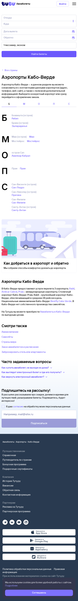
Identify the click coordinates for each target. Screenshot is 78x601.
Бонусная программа (14, 464)
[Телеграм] (5, 521)
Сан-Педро (18, 187)
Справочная (9, 455)
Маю (31, 136)
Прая (23, 168)
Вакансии (8, 485)
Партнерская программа (16, 511)
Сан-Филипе (19, 202)
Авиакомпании (10, 331)
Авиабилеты (8, 441)
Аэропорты (21, 441)
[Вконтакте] (12, 521)
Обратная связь (11, 490)
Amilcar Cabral (9, 291)
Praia (21, 291)
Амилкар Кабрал (21, 155)
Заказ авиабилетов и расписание (20, 346)
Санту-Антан (19, 210)
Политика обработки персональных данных (27, 569)
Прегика (16, 195)
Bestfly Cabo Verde (61, 301)
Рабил (15, 118)
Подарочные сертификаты (17, 468)
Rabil (72, 288)
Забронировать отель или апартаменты (24, 351)
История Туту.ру (12, 480)
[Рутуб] (25, 521)
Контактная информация (16, 494)
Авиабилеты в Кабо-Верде (55, 311)
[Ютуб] (18, 521)
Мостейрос (33, 141)
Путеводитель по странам (17, 459)
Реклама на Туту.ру (13, 506)
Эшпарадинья (19, 126)
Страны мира (9, 341)
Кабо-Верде (33, 441)
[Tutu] (8, 4)
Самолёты (7, 336)
